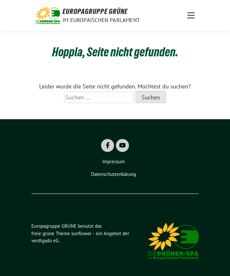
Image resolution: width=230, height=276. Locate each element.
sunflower (81, 233)
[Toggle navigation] (191, 15)
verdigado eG (45, 240)
